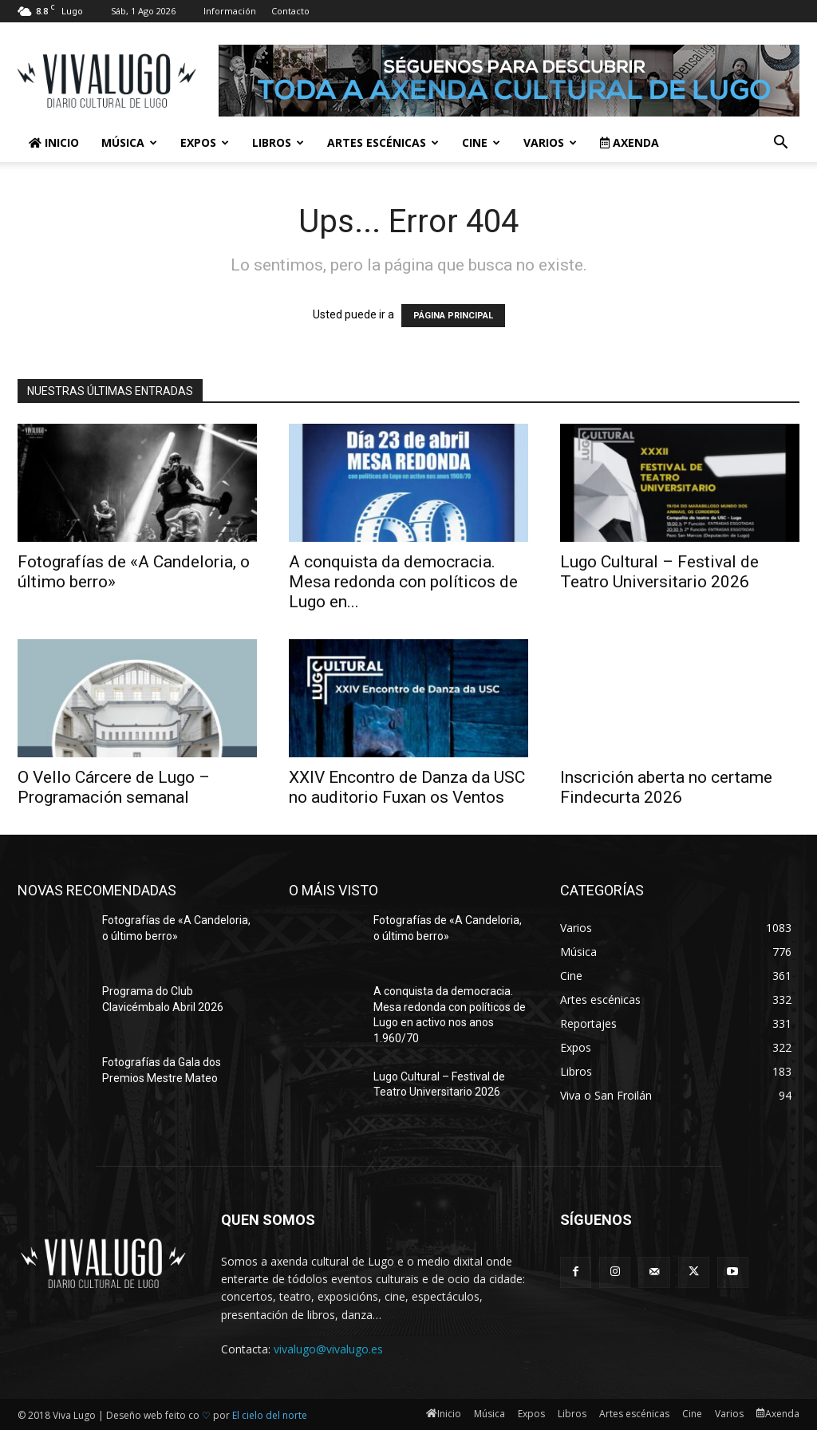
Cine (481, 142)
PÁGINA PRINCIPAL (453, 315)
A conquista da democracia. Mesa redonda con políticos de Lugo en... (403, 581)
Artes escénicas (383, 142)
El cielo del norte (269, 1415)
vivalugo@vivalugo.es (328, 1349)
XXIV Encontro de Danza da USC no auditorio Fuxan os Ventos (407, 787)
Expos (204, 142)
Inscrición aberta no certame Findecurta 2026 (666, 787)
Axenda (629, 142)
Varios (550, 142)
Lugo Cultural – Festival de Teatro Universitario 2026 (659, 571)
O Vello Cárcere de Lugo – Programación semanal (114, 787)
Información (229, 11)
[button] (780, 144)
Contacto (290, 11)
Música (129, 142)
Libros (278, 142)
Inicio (54, 142)
